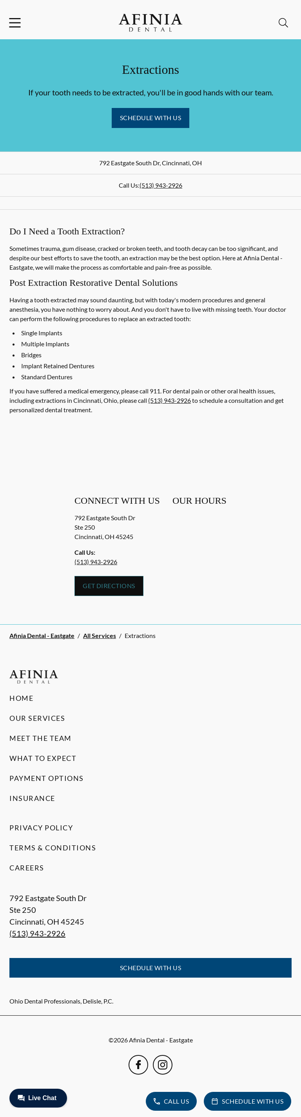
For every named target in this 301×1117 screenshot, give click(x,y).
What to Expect (42, 758)
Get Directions (109, 585)
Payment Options (46, 778)
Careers (26, 867)
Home (21, 698)
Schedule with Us (150, 117)
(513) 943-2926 (161, 185)
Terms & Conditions (52, 847)
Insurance (32, 798)
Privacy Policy (41, 827)
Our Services (37, 718)
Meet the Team (40, 738)
